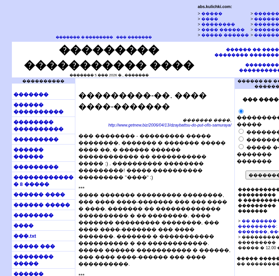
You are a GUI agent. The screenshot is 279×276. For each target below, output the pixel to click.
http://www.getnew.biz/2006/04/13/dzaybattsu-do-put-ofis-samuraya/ (169, 125)
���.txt (24, 236)
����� (212, 13)
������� (30, 94)
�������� (218, 24)
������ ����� (41, 205)
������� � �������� (84, 37)
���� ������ (223, 29)
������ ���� (39, 194)
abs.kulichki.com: (215, 6)
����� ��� (34, 246)
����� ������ (225, 35)
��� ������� (134, 37)
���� (209, 18)
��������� (35, 139)
